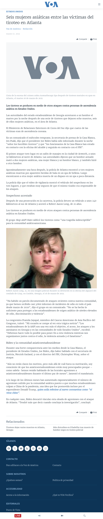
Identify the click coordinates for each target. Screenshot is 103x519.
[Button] (81, 39)
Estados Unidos (14, 12)
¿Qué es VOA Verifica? (63, 495)
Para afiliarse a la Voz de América (22, 465)
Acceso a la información (17, 495)
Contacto (57, 465)
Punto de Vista (13, 510)
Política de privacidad (63, 480)
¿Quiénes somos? (14, 480)
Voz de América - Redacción (19, 29)
